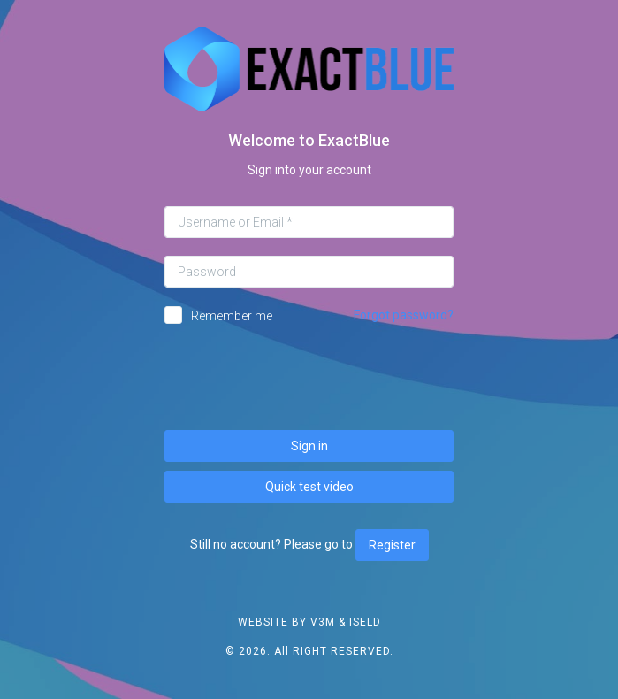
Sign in (309, 446)
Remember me (231, 316)
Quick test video (309, 487)
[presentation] (309, 377)
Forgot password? (404, 315)
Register (392, 545)
